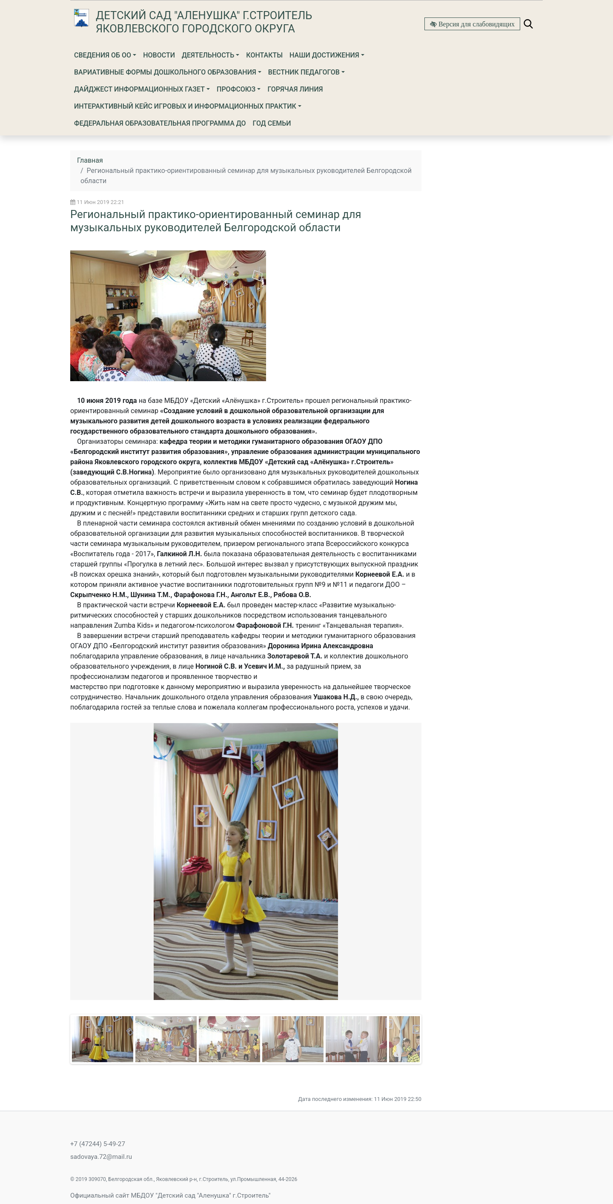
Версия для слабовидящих (476, 23)
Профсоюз (236, 89)
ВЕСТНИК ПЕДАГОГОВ (304, 72)
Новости (159, 55)
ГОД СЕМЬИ (272, 123)
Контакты (264, 55)
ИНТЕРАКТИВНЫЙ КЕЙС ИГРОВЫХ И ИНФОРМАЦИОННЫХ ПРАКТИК (185, 106)
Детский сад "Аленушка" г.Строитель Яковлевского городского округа (204, 22)
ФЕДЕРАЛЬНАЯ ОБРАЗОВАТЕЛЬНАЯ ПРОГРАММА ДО (160, 123)
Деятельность (208, 55)
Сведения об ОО (102, 55)
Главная (90, 160)
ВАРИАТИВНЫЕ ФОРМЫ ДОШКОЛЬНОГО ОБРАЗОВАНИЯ (165, 72)
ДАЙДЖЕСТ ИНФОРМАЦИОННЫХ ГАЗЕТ (139, 89)
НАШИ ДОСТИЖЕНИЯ (324, 55)
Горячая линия (295, 89)
